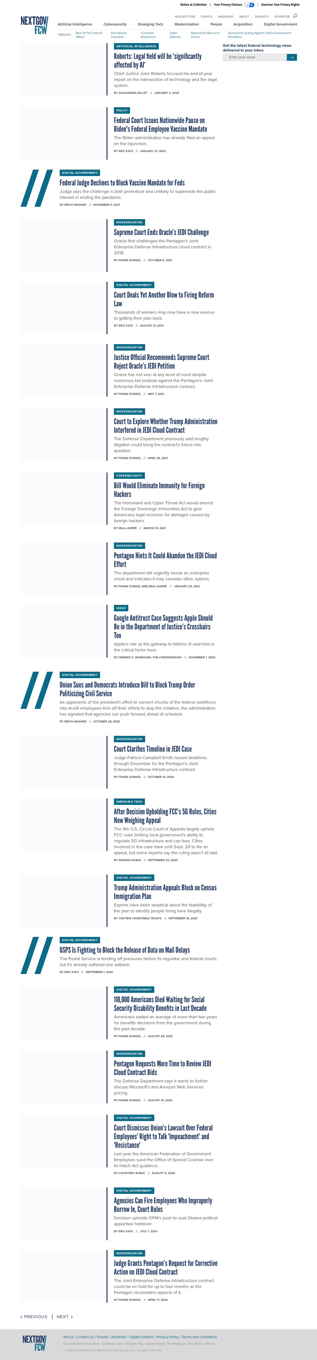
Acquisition (243, 24)
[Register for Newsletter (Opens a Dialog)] (292, 57)
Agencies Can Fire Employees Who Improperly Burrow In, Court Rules (163, 1205)
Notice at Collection (193, 4)
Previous (34, 1316)
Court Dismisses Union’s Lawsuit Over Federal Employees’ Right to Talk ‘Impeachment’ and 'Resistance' (163, 1136)
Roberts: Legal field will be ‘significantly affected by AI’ (158, 60)
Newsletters (185, 16)
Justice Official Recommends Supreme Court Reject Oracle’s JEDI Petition (161, 362)
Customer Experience (148, 35)
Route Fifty (135, 1343)
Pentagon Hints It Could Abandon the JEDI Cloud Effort (165, 560)
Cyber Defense (175, 35)
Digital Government (280, 24)
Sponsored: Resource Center (205, 35)
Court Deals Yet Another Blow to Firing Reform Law (164, 299)
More (210, 1343)
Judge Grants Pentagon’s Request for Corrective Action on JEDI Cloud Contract (165, 1267)
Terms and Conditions (199, 1337)
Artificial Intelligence (75, 24)
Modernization (187, 24)
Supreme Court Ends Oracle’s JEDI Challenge (161, 232)
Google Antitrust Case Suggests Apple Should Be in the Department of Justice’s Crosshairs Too (163, 626)
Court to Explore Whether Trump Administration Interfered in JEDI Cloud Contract (165, 426)
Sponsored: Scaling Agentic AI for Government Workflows (259, 35)
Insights (261, 16)
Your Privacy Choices (234, 5)
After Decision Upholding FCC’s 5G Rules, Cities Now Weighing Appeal (165, 816)
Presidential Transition (119, 35)
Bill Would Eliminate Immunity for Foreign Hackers (159, 490)
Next (65, 1316)
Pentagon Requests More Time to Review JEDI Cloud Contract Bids (162, 1068)
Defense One (112, 1343)
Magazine (225, 16)
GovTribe (195, 1343)
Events (206, 16)
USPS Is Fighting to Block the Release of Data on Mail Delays (125, 950)
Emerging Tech (150, 24)
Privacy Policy (168, 1337)
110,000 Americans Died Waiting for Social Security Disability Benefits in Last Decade (161, 1004)
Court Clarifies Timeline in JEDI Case (153, 749)
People (216, 24)
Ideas (121, 608)
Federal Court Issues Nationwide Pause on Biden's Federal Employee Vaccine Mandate (160, 125)
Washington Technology (166, 1343)
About (244, 16)
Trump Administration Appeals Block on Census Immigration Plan (165, 892)
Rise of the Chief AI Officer (89, 35)
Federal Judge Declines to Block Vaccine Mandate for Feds (122, 182)
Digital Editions (142, 1337)
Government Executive (81, 1343)
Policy (122, 110)
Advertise (282, 16)
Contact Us (85, 1337)
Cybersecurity (115, 24)
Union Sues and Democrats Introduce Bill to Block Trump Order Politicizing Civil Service (127, 689)
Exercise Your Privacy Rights (281, 4)
